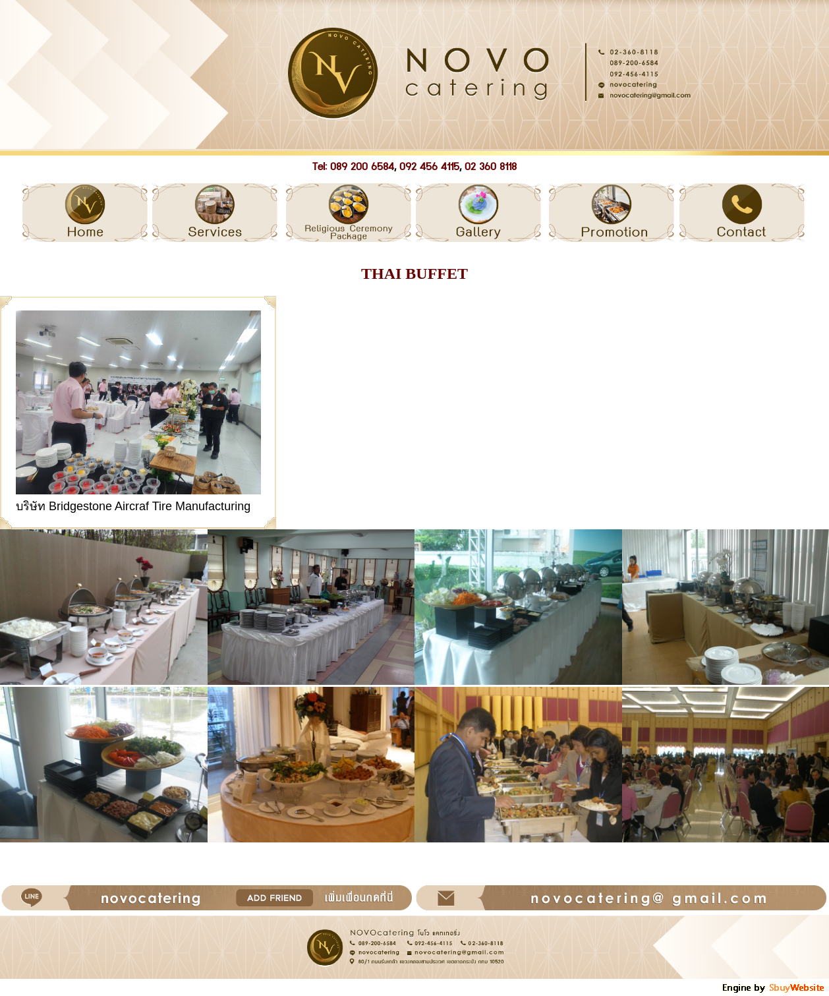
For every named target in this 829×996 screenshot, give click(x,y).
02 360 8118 (491, 167)
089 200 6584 (362, 167)
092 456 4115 (429, 167)
